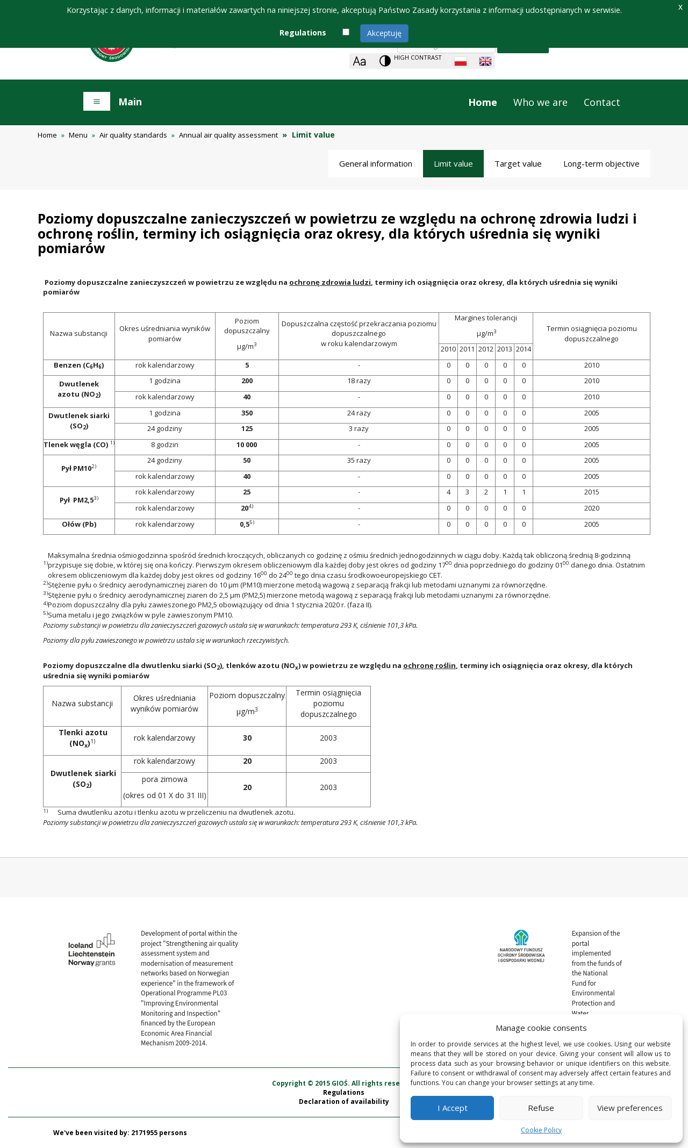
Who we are (540, 102)
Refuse (541, 1107)
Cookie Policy (541, 1130)
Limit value (453, 163)
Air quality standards (133, 135)
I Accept (453, 1107)
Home (482, 102)
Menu (78, 135)
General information (375, 163)
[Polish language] (460, 61)
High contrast (418, 57)
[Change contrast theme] (410, 61)
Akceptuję (384, 33)
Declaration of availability (344, 1101)
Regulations (343, 1092)
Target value (518, 163)
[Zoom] (359, 61)
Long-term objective (601, 163)
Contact (602, 102)
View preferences (630, 1107)
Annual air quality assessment (228, 135)
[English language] (485, 61)
